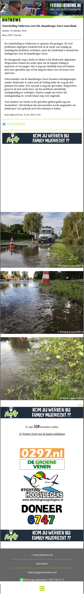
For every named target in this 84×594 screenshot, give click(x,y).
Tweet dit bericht (16, 123)
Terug (81, 405)
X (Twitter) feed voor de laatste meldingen (42, 433)
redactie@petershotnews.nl (41, 572)
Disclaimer (42, 563)
